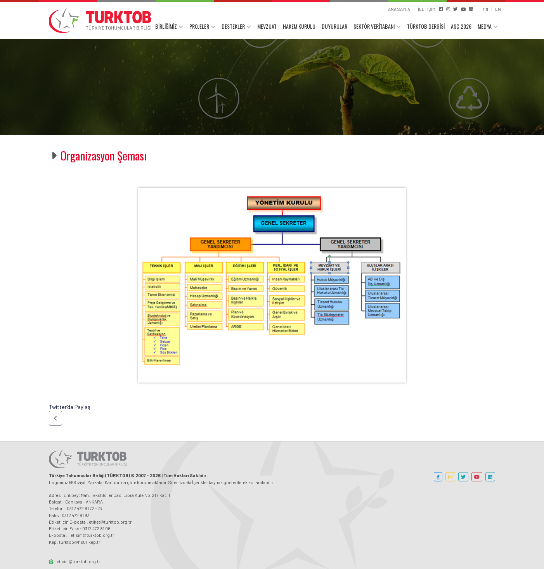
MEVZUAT (267, 26)
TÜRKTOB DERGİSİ (426, 26)
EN (498, 9)
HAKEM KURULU (299, 26)
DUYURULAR (334, 26)
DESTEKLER (233, 26)
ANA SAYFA (399, 9)
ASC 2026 (461, 26)
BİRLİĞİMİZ (166, 26)
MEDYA (485, 26)
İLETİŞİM (426, 9)
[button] (55, 418)
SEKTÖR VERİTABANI (374, 26)
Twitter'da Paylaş (69, 406)
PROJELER (199, 26)
